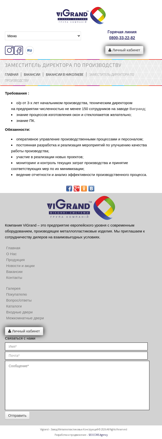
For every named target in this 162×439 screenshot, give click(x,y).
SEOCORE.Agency (98, 435)
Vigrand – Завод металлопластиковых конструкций (69, 429)
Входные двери (19, 312)
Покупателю (16, 294)
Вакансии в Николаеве (64, 74)
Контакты (14, 277)
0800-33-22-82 (122, 38)
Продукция (15, 260)
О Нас (11, 254)
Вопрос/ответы (19, 300)
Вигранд (137, 109)
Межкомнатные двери (25, 318)
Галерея (13, 288)
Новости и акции (20, 266)
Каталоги (14, 306)
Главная (11, 74)
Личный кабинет (124, 50)
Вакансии (32, 74)
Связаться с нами (20, 338)
